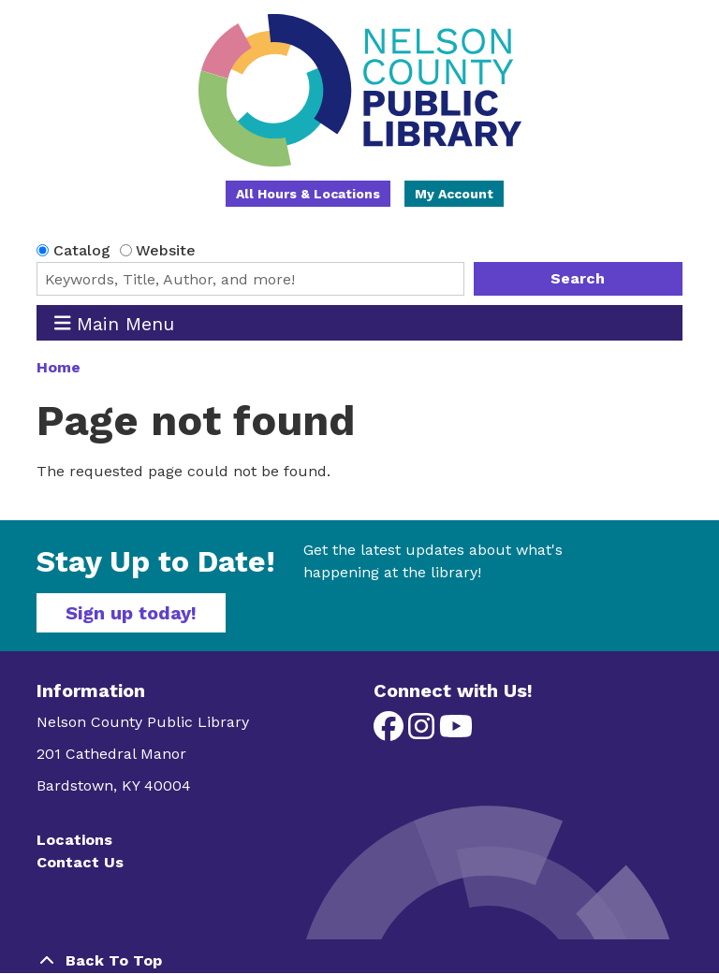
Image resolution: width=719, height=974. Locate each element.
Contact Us (80, 862)
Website (166, 250)
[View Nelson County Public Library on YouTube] (456, 732)
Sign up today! (131, 613)
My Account (454, 193)
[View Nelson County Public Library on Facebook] (391, 732)
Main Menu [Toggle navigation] (114, 323)
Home (59, 367)
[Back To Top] (359, 961)
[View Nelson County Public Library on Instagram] (423, 732)
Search (577, 278)
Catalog (81, 250)
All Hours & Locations (308, 193)
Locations (74, 840)
